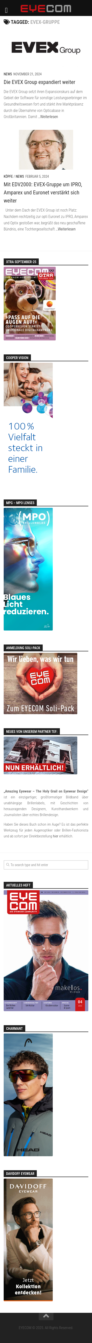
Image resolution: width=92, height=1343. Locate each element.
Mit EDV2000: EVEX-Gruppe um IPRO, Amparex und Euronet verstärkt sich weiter (43, 192)
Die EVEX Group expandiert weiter (39, 82)
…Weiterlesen (48, 116)
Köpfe (8, 176)
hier (55, 836)
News (8, 74)
